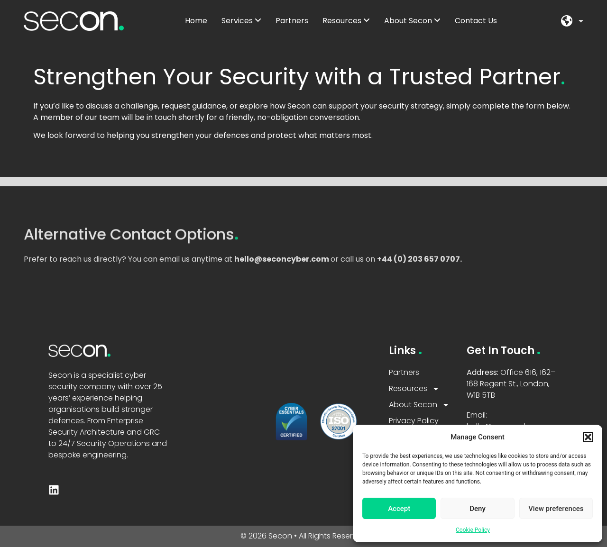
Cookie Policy (473, 530)
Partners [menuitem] (292, 20)
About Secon (419, 404)
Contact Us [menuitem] (476, 20)
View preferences (555, 508)
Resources (414, 388)
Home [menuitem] (196, 20)
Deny (477, 508)
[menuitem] (241, 20)
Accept (399, 508)
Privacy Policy (414, 420)
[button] (588, 437)
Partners (404, 372)
